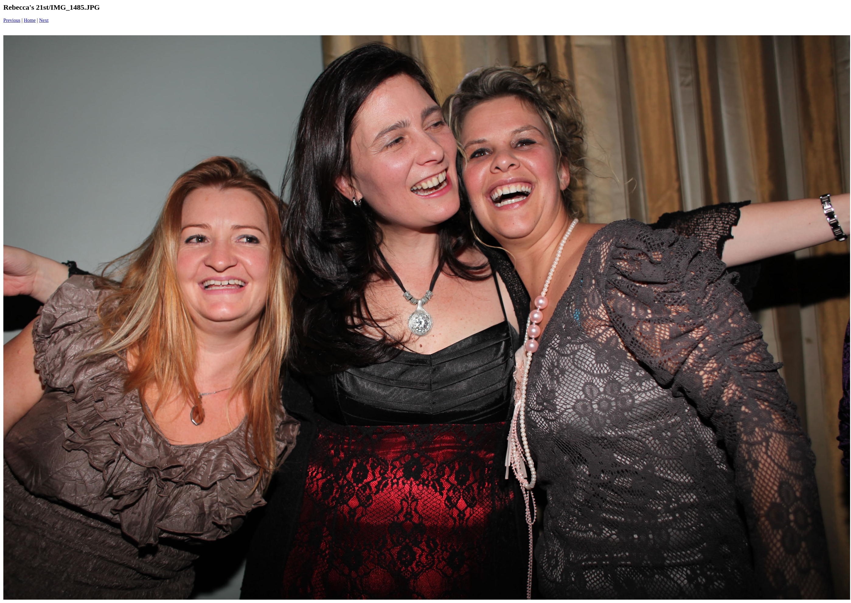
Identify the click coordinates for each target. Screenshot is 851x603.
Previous (11, 20)
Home (30, 20)
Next (44, 20)
